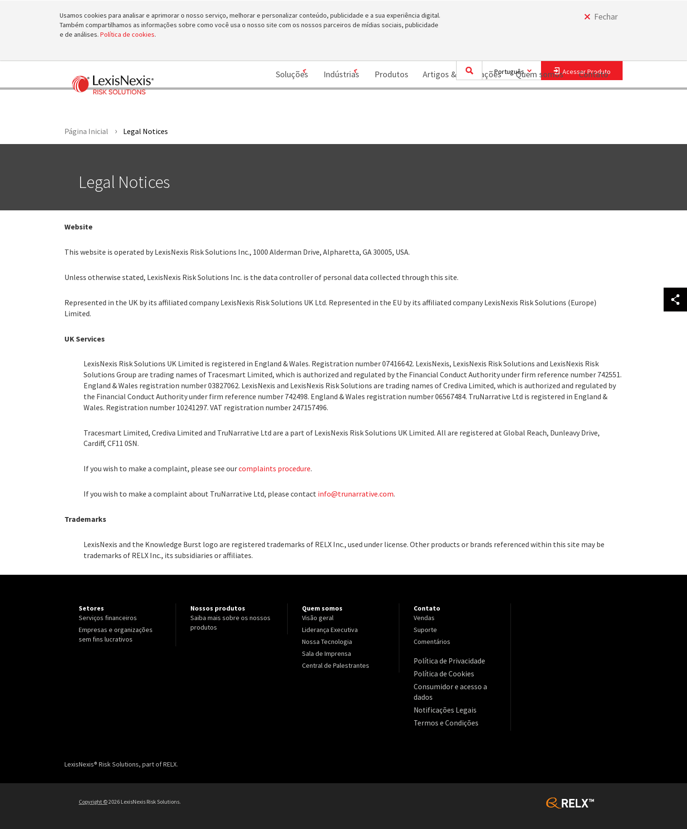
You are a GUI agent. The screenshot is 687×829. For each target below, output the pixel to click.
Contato (593, 106)
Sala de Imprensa (326, 653)
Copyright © (93, 795)
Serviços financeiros (108, 617)
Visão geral (317, 617)
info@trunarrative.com (356, 493)
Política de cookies (127, 34)
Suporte (425, 629)
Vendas (424, 617)
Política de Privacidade (446, 660)
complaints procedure (275, 468)
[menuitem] (277, 106)
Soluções (273, 106)
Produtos (385, 106)
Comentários (432, 641)
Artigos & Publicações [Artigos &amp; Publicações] (455, 106)
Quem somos (533, 106)
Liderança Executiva (330, 629)
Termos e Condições (443, 718)
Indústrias (329, 106)
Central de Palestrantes (335, 665)
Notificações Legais (441, 706)
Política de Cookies (441, 672)
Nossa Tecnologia (327, 641)
